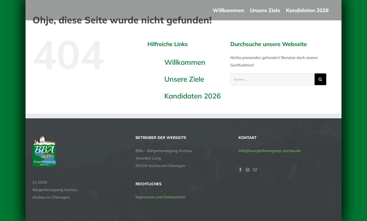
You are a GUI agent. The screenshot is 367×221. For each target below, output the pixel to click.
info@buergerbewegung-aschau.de (270, 150)
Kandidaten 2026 (192, 95)
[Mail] (255, 170)
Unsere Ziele (184, 79)
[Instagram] (248, 170)
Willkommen (184, 62)
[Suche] (320, 79)
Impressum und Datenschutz (160, 197)
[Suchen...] (272, 79)
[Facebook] (240, 170)
